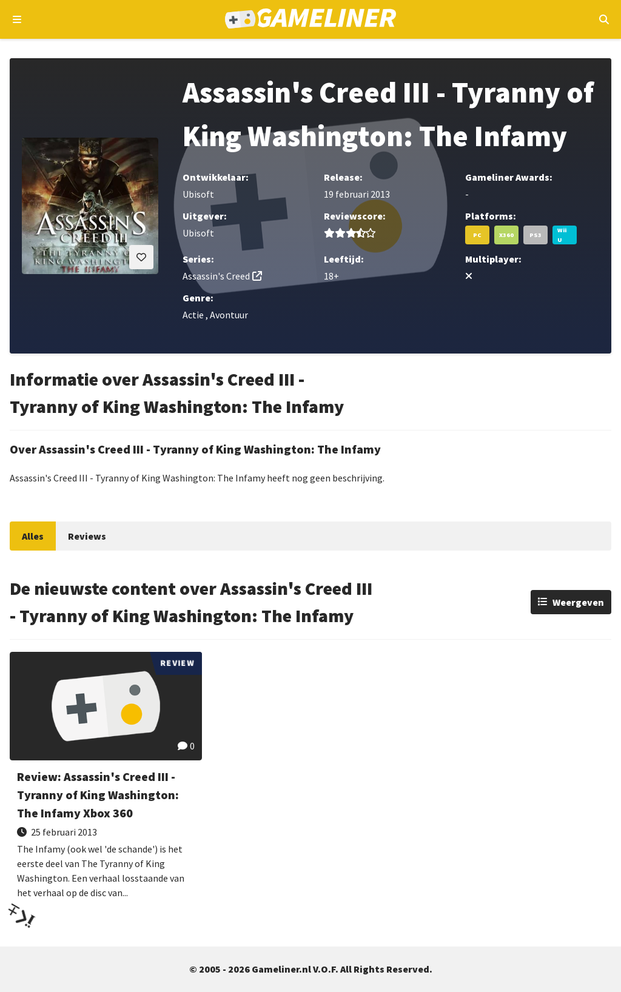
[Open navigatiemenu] (17, 19)
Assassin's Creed (216, 276)
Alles (33, 536)
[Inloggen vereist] (141, 257)
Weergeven (578, 602)
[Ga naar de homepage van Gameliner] (311, 20)
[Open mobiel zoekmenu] (604, 19)
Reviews (87, 536)
